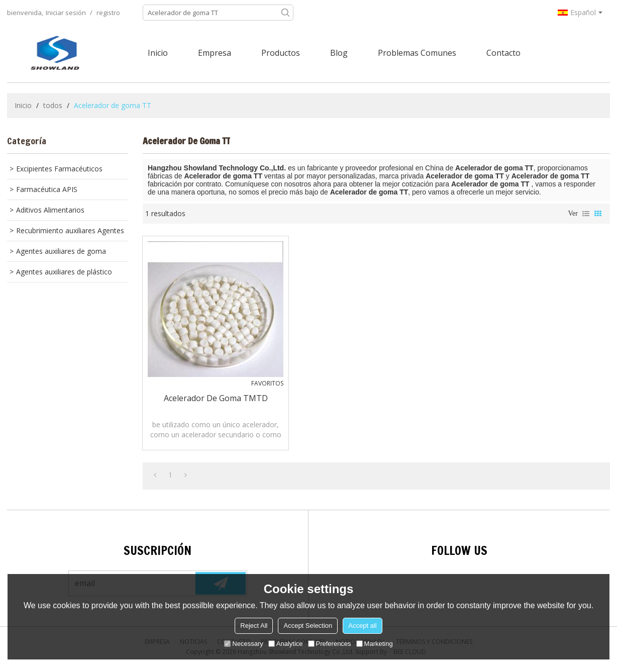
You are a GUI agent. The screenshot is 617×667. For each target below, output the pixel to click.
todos (52, 105)
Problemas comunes (417, 52)
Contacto (503, 52)
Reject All (253, 625)
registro (108, 12)
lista (586, 214)
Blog (339, 52)
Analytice (285, 643)
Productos (280, 52)
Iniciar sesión (66, 12)
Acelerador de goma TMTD (216, 398)
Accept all (362, 625)
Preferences (329, 643)
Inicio (158, 52)
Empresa (214, 52)
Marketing (374, 643)
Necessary (243, 643)
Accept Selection (307, 625)
